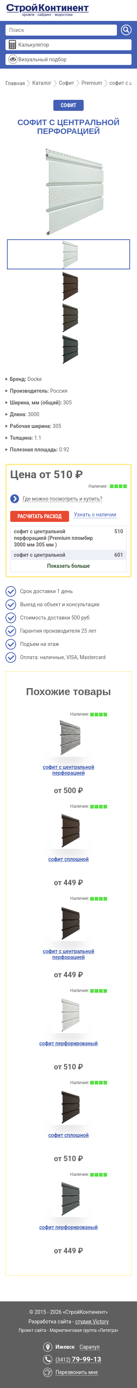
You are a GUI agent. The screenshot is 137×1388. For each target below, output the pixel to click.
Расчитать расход (40, 516)
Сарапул (90, 1347)
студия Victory (92, 1322)
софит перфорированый (68, 1043)
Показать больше (68, 566)
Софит (68, 105)
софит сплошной (68, 1135)
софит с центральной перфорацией (68, 770)
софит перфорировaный (68, 1227)
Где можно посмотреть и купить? (62, 499)
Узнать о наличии (95, 514)
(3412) (78, 1360)
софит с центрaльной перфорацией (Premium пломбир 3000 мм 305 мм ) (68, 538)
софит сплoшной (68, 859)
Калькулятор (33, 45)
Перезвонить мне (77, 1372)
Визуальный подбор (42, 59)
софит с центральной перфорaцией (68, 954)
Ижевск (65, 1347)
